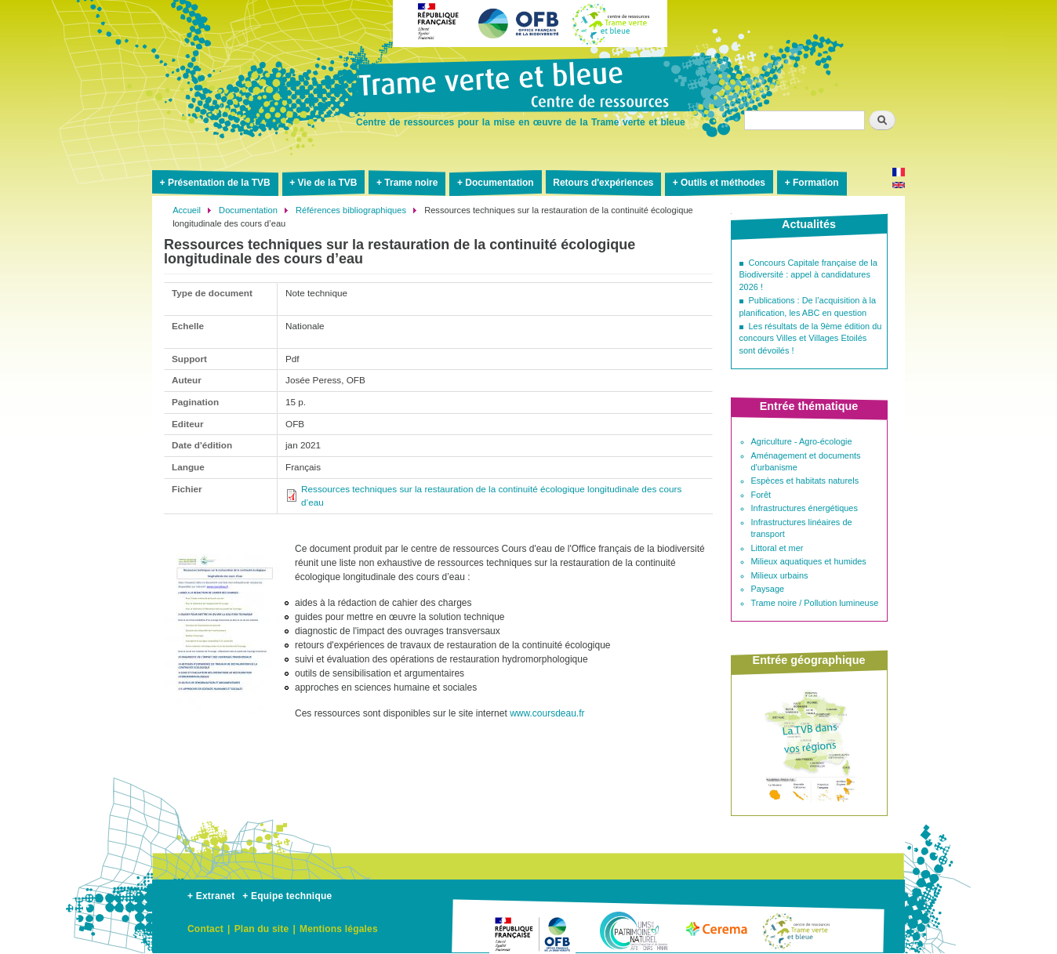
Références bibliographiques (351, 210)
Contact (205, 928)
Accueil (187, 210)
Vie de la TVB (328, 182)
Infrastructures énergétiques (804, 508)
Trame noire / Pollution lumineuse (815, 603)
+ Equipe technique (287, 896)
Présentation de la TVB (219, 182)
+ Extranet (210, 896)
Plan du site (261, 928)
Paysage (768, 588)
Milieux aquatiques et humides (808, 561)
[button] (224, 720)
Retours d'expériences (603, 182)
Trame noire (411, 182)
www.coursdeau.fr (547, 713)
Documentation (499, 182)
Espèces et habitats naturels (805, 480)
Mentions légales (339, 928)
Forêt (761, 494)
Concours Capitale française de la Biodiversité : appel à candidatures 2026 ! (808, 275)
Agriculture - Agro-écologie (801, 441)
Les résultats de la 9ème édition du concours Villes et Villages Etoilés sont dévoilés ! (810, 338)
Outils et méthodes (723, 182)
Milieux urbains (779, 575)
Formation (816, 182)
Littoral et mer (777, 548)
